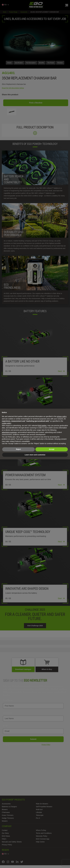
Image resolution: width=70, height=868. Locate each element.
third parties (42, 425)
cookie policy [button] (6, 423)
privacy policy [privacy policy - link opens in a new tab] (62, 416)
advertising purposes (9, 432)
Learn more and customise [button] (35, 455)
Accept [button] (51, 449)
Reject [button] (18, 449)
